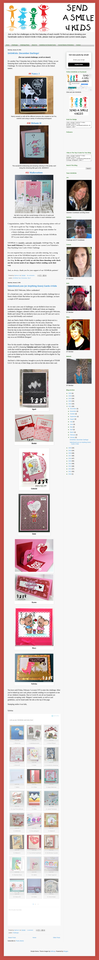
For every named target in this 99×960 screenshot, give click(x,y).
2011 (70, 473)
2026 (70, 395)
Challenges (15, 45)
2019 (70, 453)
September (73, 419)
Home (7, 45)
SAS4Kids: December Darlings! (23, 53)
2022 (70, 406)
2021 (70, 408)
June (71, 426)
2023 (70, 403)
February (73, 437)
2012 (70, 471)
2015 (70, 463)
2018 (70, 455)
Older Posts (56, 937)
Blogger (66, 951)
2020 (70, 450)
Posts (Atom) (20, 941)
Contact (78, 45)
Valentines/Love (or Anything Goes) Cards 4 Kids (32, 286)
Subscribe (79, 64)
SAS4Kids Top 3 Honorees (20, 278)
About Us (34, 45)
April (71, 432)
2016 (70, 460)
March (72, 434)
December (73, 411)
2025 (70, 398)
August (72, 421)
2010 (70, 476)
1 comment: (30, 930)
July (71, 424)
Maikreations (36, 172)
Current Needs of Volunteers (66, 45)
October (72, 416)
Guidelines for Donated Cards (47, 45)
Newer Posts (12, 937)
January (72, 439)
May (71, 429)
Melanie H (36, 123)
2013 (70, 468)
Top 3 (29, 278)
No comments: (31, 275)
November (73, 413)
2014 (70, 466)
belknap (53, 951)
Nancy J (36, 73)
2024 (70, 401)
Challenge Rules (24, 45)
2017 (70, 458)
